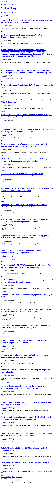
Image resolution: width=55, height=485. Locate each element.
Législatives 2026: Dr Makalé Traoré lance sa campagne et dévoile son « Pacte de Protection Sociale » (25, 236)
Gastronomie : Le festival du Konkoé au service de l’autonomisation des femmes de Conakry (22, 174)
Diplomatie (4, 291)
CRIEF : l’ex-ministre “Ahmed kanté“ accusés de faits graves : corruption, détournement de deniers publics (27, 160)
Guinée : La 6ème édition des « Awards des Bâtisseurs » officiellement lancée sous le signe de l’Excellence (24, 205)
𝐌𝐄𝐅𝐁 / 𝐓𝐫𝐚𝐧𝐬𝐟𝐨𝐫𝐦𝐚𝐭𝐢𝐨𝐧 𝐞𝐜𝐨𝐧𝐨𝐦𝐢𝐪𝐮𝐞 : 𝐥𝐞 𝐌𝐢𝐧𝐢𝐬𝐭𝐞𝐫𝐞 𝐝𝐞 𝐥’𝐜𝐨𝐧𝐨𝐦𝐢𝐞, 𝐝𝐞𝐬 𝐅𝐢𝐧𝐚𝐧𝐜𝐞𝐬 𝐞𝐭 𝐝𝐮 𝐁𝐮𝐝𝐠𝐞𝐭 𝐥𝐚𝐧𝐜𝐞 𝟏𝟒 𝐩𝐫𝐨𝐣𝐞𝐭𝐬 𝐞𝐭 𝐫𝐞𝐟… (26, 52)
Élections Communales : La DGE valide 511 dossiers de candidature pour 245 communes (24, 341)
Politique (3, 16)
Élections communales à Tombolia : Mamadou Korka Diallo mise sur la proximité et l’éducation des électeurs (26, 145)
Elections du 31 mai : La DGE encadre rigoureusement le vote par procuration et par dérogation (26, 21)
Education (3, 322)
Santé (2, 351)
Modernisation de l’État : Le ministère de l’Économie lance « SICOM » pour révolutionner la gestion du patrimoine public (26, 71)
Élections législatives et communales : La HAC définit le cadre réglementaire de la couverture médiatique (26, 418)
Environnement (5, 382)
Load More (4, 475)
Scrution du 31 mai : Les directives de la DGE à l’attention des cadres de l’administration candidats (27, 189)
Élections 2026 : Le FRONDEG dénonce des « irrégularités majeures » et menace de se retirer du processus (25, 266)
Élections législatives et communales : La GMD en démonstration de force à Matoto (21, 36)
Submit (17, 480)
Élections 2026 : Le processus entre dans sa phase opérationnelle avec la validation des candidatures (27, 281)
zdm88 (4, 26)
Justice (2, 155)
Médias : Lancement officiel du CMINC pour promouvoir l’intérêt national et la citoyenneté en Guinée (25, 220)
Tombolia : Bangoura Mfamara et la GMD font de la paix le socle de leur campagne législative (25, 251)
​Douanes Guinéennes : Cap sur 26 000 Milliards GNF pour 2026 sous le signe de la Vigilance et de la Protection (27, 130)
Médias (2, 215)
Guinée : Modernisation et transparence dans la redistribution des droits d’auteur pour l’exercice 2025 (26, 434)
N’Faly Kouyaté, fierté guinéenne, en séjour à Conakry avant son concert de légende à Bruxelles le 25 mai (26, 310)
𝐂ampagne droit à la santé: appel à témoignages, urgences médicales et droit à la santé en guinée (25, 356)
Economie (3, 66)
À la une (3, 185)
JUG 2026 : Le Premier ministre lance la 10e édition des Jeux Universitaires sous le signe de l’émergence (26, 326)
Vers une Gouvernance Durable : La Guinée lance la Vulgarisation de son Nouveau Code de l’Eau (22, 387)
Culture (3, 170)
